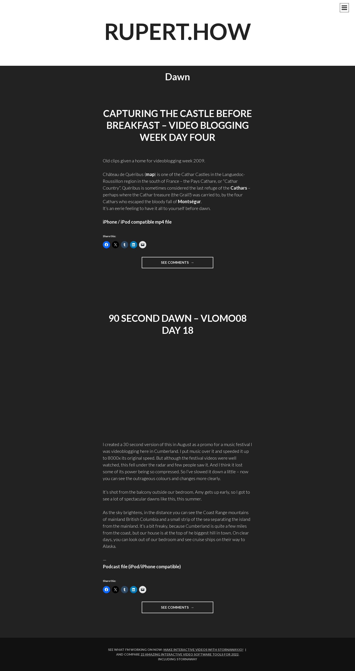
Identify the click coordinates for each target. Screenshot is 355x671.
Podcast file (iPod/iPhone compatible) (142, 566)
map (150, 174)
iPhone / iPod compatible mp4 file (137, 221)
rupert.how (177, 31)
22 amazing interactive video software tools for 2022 (189, 654)
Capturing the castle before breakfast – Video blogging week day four (177, 125)
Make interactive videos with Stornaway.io (202, 649)
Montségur (189, 201)
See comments (186, 264)
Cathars (238, 187)
